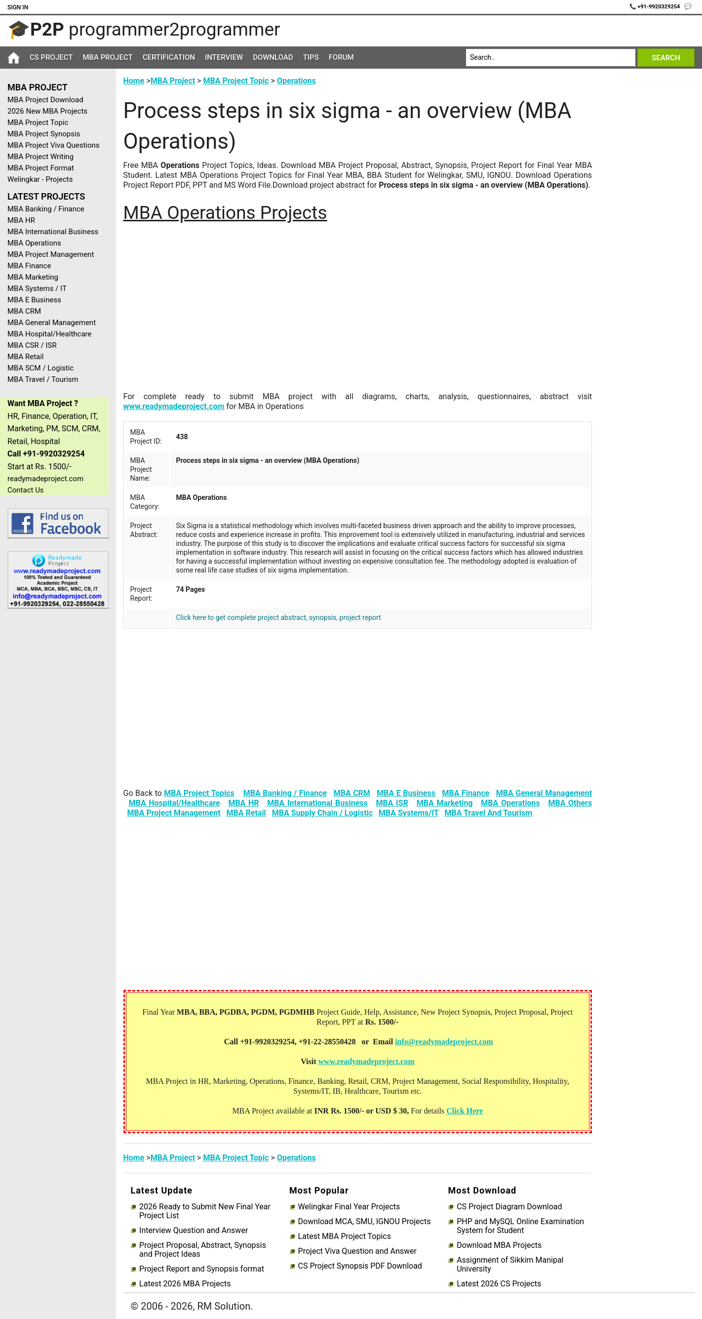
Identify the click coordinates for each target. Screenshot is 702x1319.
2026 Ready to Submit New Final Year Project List (205, 1211)
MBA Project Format (40, 168)
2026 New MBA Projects (47, 111)
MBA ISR (392, 803)
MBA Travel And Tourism (488, 813)
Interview (224, 57)
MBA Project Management (50, 254)
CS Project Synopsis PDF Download (360, 1266)
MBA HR (21, 220)
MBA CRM (24, 311)
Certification (169, 57)
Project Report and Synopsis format (201, 1269)
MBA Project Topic (37, 122)
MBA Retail (25, 356)
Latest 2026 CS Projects (499, 1283)
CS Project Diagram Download (509, 1206)
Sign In (17, 7)
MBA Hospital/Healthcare (49, 334)
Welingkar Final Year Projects (349, 1206)
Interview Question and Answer (193, 1230)
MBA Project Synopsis (43, 133)
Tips (311, 57)
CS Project (51, 57)
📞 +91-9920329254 (655, 6)
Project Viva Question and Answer (357, 1251)
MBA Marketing (32, 277)
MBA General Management (51, 322)
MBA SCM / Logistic (40, 368)
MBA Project (107, 57)
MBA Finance (29, 265)
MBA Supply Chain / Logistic (322, 813)
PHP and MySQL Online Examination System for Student (520, 1226)
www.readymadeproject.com (174, 406)
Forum (341, 57)
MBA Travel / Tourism (42, 379)
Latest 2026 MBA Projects (185, 1283)
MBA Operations (34, 243)
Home (134, 80)
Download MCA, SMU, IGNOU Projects (364, 1221)
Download (273, 57)
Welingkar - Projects (40, 179)
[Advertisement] (54, 773)
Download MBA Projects (499, 1245)
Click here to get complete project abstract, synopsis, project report (278, 617)
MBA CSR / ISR (32, 345)
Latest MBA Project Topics (344, 1236)
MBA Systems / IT (37, 288)
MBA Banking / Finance (45, 209)
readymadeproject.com (45, 478)
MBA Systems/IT (409, 813)
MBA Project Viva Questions (53, 145)
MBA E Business (34, 299)
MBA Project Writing (40, 156)
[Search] (551, 57)
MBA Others (570, 803)
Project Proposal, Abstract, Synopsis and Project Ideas (202, 1250)
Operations (296, 80)
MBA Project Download (45, 99)
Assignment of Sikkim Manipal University (510, 1265)
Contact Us (25, 490)
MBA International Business (52, 231)
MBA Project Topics (199, 793)
